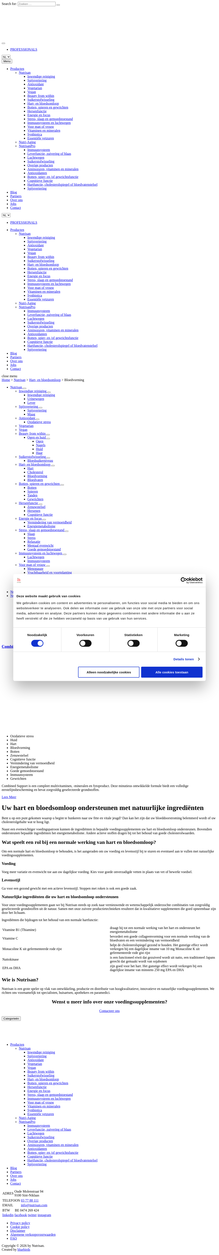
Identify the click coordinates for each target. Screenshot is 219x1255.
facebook (20, 1215)
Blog (13, 192)
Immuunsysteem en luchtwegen (49, 123)
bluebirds (24, 1249)
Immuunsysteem (38, 150)
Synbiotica (34, 134)
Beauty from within (40, 96)
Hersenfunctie (37, 111)
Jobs (13, 204)
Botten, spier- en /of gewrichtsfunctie (52, 177)
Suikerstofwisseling (40, 99)
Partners (15, 196)
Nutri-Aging (27, 142)
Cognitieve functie (40, 181)
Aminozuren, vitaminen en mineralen (52, 169)
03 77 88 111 (30, 1200)
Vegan (31, 92)
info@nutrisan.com (34, 1205)
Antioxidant (35, 84)
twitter (32, 1215)
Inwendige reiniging (41, 76)
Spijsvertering (37, 80)
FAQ (13, 1238)
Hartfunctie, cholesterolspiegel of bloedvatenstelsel (62, 184)
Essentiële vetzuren (40, 138)
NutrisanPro (27, 146)
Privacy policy (20, 1223)
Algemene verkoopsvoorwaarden (33, 1234)
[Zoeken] (58, 5)
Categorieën (11, 1018)
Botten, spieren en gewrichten (47, 107)
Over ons (16, 200)
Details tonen (183, 659)
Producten (17, 69)
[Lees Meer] (24, 388)
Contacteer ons (109, 1011)
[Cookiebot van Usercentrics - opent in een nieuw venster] (184, 580)
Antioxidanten (37, 173)
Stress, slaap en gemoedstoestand (50, 119)
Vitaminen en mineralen (43, 130)
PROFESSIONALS (23, 49)
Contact (15, 208)
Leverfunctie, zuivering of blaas (49, 153)
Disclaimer (17, 1230)
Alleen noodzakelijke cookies (109, 672)
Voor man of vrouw (40, 126)
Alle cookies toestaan (171, 672)
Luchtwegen (35, 157)
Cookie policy (20, 1227)
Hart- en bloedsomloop (43, 103)
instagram (44, 1215)
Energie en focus (38, 115)
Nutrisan (25, 72)
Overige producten (40, 165)
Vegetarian (34, 88)
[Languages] (6, 57)
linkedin (7, 1215)
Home (6, 380)
